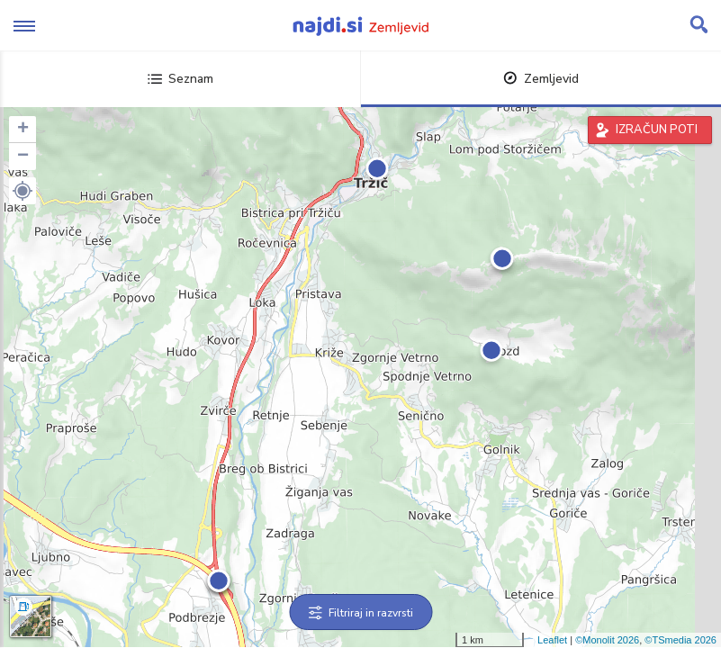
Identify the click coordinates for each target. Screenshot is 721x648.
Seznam (180, 78)
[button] (22, 190)
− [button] (23, 156)
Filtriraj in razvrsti (360, 613)
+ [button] (23, 129)
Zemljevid (541, 78)
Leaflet (552, 639)
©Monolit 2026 (607, 639)
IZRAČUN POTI (657, 130)
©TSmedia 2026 (680, 639)
